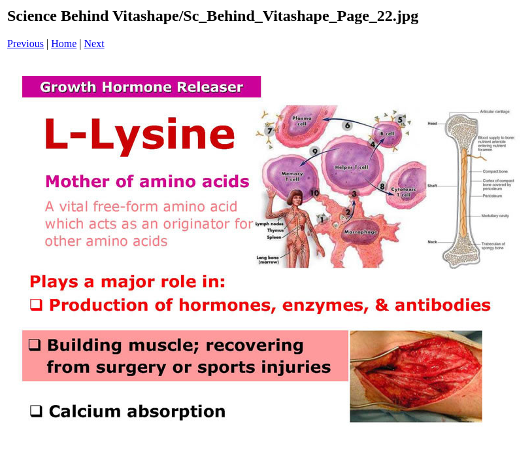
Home (63, 43)
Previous (25, 43)
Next (94, 43)
